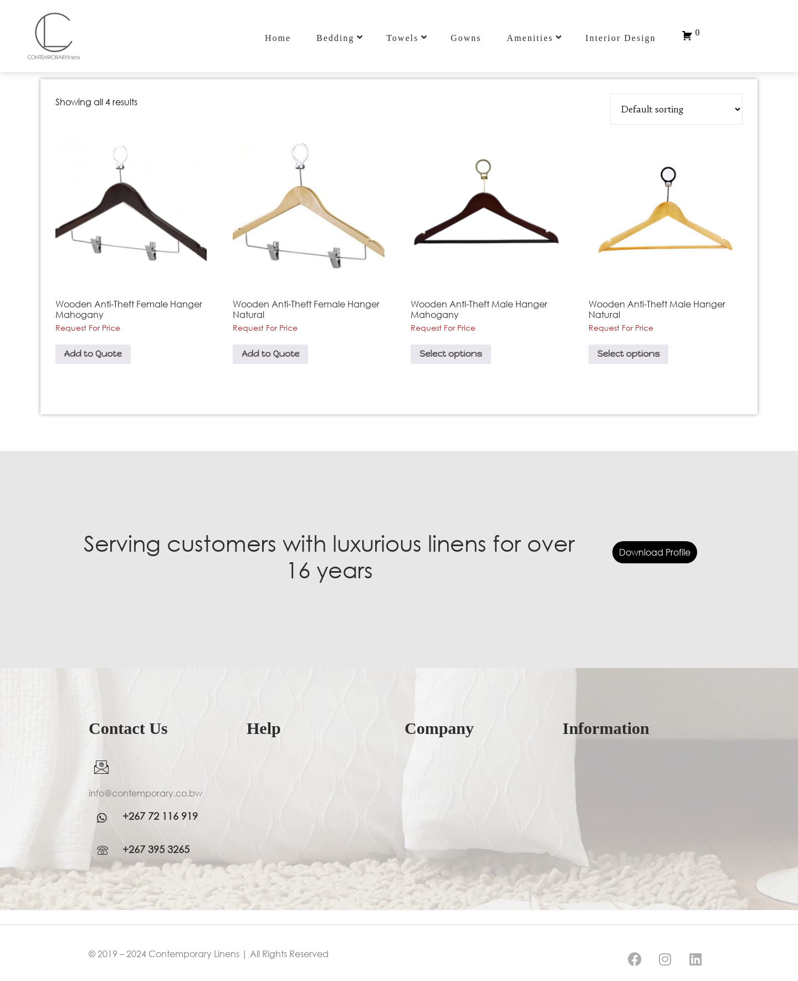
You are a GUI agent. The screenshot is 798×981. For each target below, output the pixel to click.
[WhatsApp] (105, 818)
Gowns (466, 38)
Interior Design (620, 38)
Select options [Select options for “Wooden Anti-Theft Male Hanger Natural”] (628, 353)
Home (278, 38)
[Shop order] (676, 109)
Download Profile (654, 552)
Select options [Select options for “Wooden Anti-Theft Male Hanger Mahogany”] (451, 353)
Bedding (340, 38)
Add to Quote (93, 353)
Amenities (535, 38)
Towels (407, 38)
